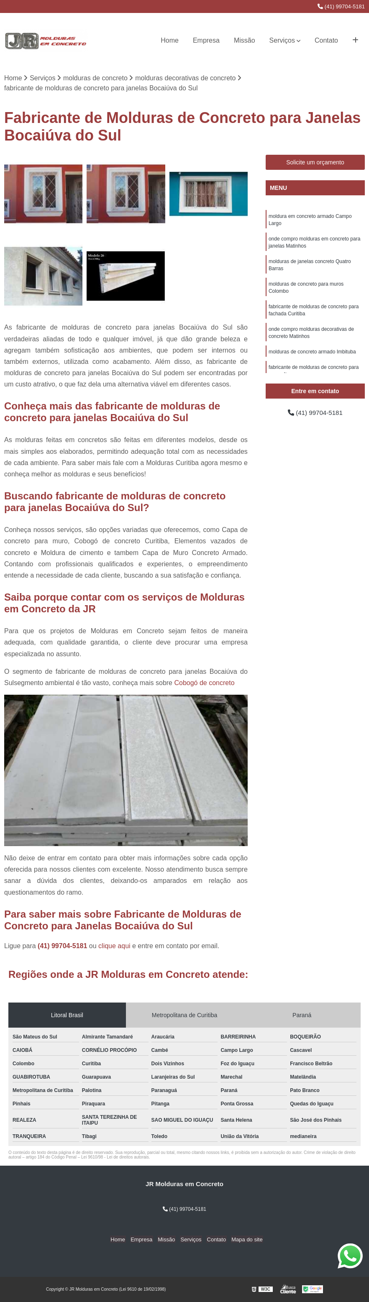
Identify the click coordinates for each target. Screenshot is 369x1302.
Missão (244, 40)
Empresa (206, 40)
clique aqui (114, 946)
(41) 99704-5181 (341, 6)
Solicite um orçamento (315, 162)
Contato (326, 40)
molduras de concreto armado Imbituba (312, 357)
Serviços (282, 40)
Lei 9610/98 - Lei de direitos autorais (115, 1157)
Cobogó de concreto (204, 683)
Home (170, 40)
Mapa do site (243, 1240)
